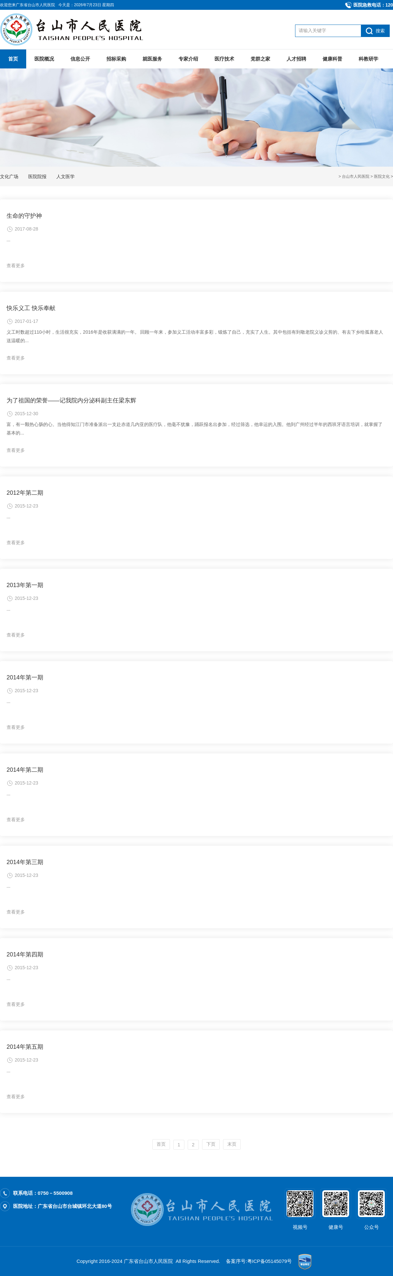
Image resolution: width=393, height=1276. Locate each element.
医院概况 (44, 59)
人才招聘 (296, 59)
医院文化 (382, 176)
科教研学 (368, 59)
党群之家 (260, 59)
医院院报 (37, 176)
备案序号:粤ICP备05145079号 (259, 1261)
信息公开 (80, 59)
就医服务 (152, 59)
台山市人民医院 (355, 176)
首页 (13, 59)
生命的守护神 (24, 216)
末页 (231, 1144)
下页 (210, 1144)
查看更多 (16, 265)
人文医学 (65, 176)
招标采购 (116, 59)
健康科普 (332, 59)
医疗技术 (224, 59)
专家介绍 (188, 59)
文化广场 (9, 176)
